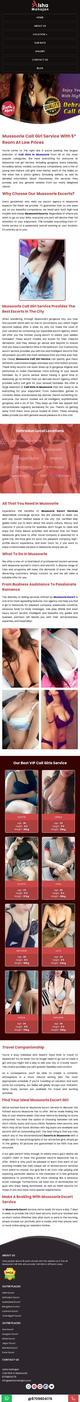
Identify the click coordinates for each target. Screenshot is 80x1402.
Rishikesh (26, 449)
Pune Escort (8, 1352)
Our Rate (40, 43)
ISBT (43, 476)
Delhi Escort (8, 1292)
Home (40, 17)
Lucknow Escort (10, 1311)
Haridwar (61, 440)
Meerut (56, 458)
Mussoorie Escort (64, 597)
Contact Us (40, 59)
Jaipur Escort (8, 1343)
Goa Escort (8, 1329)
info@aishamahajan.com (16, 1380)
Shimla (64, 476)
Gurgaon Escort (10, 1334)
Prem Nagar (53, 467)
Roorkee (40, 484)
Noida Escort (8, 1338)
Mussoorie (53, 449)
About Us (40, 26)
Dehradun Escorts (26, 440)
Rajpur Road (28, 458)
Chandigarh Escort (11, 1315)
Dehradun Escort (10, 1297)
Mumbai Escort (10, 1347)
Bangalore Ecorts (11, 1306)
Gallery (40, 51)
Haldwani (24, 467)
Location (40, 34)
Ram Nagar (19, 476)
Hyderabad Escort (11, 1302)
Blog (40, 68)
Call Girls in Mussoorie (33, 154)
